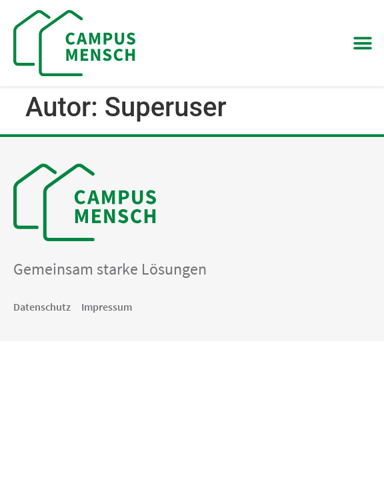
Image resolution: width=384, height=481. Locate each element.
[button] (362, 43)
